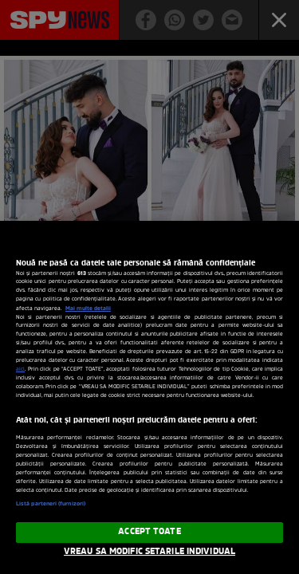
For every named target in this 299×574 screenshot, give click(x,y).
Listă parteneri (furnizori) (50, 504)
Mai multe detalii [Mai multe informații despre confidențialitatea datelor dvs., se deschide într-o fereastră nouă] (88, 308)
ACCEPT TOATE (149, 532)
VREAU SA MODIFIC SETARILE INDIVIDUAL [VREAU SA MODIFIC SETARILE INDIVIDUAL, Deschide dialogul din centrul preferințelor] (149, 552)
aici (20, 369)
